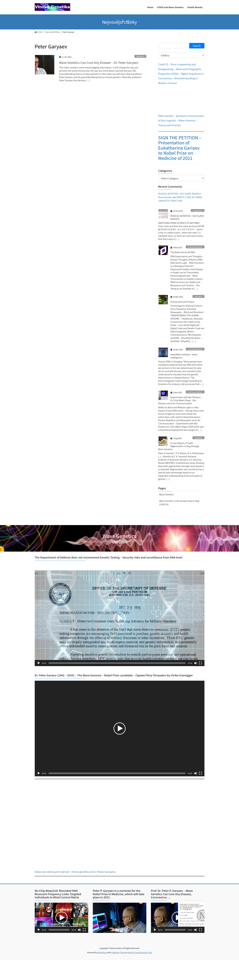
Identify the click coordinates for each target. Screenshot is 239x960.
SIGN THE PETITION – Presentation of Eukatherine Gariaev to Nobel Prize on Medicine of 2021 (180, 147)
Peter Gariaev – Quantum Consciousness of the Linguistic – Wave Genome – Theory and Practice (181, 120)
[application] (119, 618)
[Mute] (195, 663)
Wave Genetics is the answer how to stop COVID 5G (179, 502)
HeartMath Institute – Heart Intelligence (184, 356)
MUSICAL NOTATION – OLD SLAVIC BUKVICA (187, 217)
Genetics (140, 56)
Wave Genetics (166, 494)
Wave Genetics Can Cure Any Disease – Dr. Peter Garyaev (98, 62)
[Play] (38, 663)
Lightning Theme (118, 952)
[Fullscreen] (200, 663)
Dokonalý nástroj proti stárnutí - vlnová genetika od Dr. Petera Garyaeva (75, 872)
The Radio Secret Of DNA (182, 252)
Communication (195, 246)
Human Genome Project (182, 301)
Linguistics (197, 210)
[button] (119, 618)
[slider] (117, 663)
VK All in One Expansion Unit (140, 952)
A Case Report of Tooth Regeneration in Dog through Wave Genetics (178, 446)
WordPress (102, 952)
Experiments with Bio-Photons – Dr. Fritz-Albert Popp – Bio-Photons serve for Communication (180, 400)
